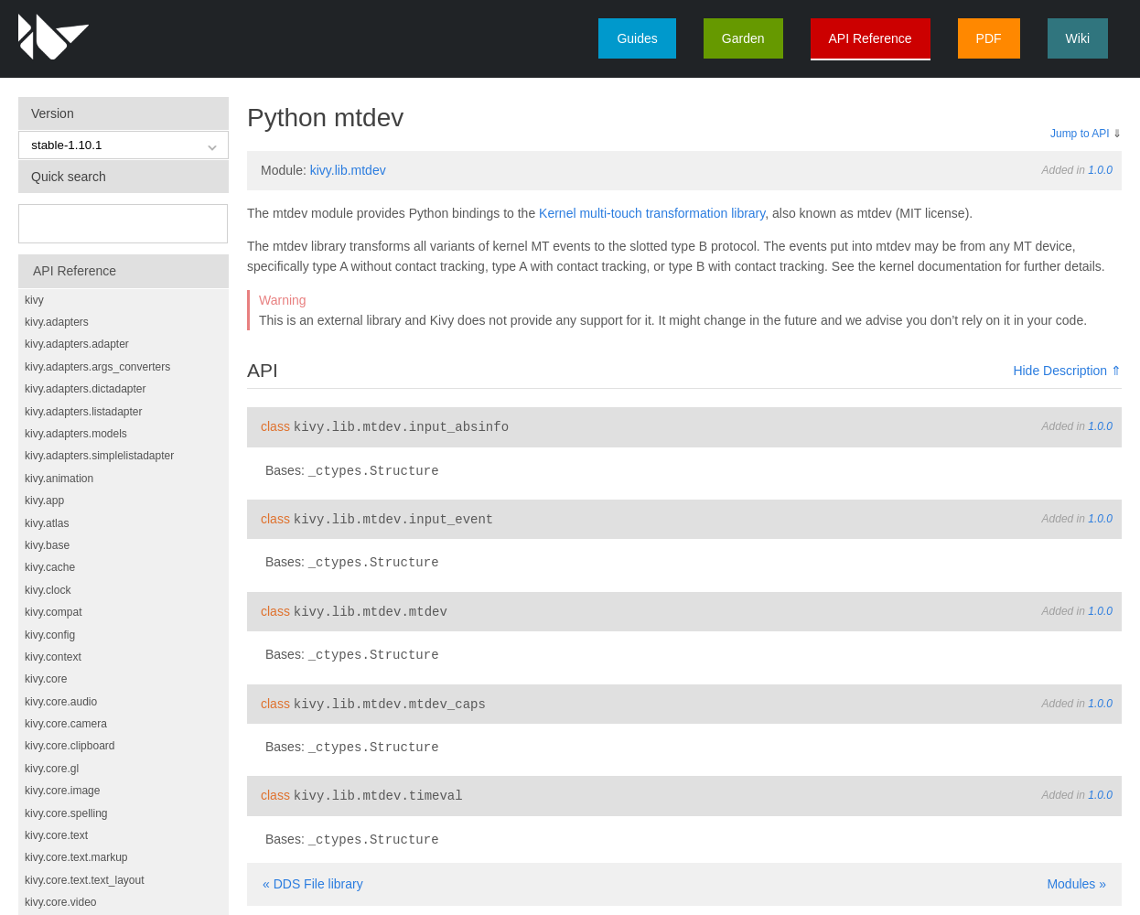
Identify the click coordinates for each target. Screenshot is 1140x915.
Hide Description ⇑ (1067, 370)
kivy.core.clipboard (69, 745)
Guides (637, 38)
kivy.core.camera (66, 723)
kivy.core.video (60, 902)
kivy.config (50, 635)
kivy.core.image (62, 790)
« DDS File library (313, 874)
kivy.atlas (47, 523)
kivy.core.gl (52, 768)
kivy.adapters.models (76, 433)
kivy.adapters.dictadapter (85, 388)
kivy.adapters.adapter (77, 344)
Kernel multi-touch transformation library (652, 213)
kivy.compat (53, 612)
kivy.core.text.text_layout (85, 880)
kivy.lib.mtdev (348, 170)
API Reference (870, 38)
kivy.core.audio (61, 701)
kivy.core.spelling (66, 813)
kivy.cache (50, 567)
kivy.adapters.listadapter (84, 411)
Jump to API (1080, 133)
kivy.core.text (56, 835)
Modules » (1076, 874)
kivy (34, 300)
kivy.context (53, 657)
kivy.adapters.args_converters (97, 367)
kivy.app (44, 500)
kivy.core (46, 679)
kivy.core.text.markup (76, 857)
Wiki (1078, 38)
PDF (989, 38)
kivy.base (47, 545)
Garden (743, 38)
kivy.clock (47, 590)
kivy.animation (59, 478)
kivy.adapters (57, 322)
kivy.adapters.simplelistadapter (99, 455)
